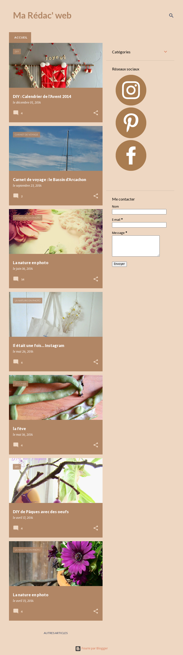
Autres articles (56, 633)
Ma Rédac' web (42, 15)
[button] (96, 113)
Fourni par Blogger (91, 648)
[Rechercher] (171, 15)
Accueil (20, 37)
